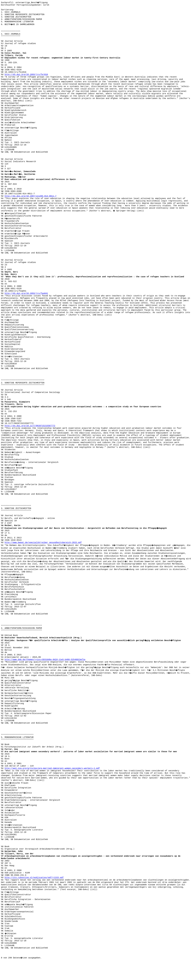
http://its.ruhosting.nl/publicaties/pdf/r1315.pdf (34, 877)
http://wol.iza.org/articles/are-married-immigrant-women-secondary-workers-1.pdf (52, 768)
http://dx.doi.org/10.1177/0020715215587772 (30, 426)
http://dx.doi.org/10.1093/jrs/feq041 (26, 293)
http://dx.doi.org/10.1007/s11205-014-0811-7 (30, 196)
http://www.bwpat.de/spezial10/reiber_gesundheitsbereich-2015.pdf (43, 542)
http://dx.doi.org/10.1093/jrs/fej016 (26, 74)
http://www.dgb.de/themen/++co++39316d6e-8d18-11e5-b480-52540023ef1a (45, 660)
